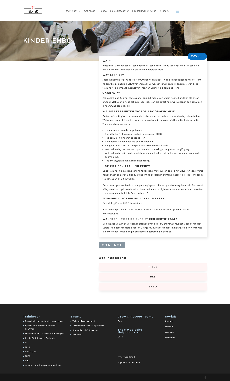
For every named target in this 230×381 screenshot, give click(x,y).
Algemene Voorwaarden (129, 362)
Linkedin (169, 326)
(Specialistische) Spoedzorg (85, 330)
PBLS (27, 347)
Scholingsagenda (119, 11)
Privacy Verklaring (126, 357)
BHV (27, 360)
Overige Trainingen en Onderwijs (40, 338)
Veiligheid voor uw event (83, 321)
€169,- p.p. (197, 56)
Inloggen (164, 11)
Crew (120, 321)
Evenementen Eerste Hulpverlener (88, 325)
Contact (169, 321)
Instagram (170, 337)
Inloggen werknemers (144, 11)
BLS (27, 342)
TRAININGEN (71, 11)
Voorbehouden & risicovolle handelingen (44, 333)
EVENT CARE (89, 11)
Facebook (169, 332)
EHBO (27, 356)
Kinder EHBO (31, 351)
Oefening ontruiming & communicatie (43, 365)
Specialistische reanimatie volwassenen (44, 321)
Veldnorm (77, 334)
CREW (104, 11)
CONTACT (112, 245)
